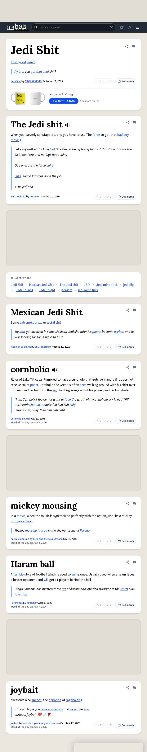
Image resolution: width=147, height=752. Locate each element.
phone (96, 331)
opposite (55, 700)
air (54, 390)
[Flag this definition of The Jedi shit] (134, 122)
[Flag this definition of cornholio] (134, 367)
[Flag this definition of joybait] (134, 688)
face (68, 399)
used (44, 530)
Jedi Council (24, 290)
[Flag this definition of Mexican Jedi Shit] (134, 310)
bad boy (123, 134)
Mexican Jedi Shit (41, 284)
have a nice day (52, 709)
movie (21, 516)
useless (119, 331)
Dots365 (34, 197)
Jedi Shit (16, 81)
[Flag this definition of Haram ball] (134, 562)
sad (86, 709)
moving (16, 140)
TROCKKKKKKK (33, 81)
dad (22, 331)
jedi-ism (66, 290)
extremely (27, 322)
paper (34, 385)
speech (37, 700)
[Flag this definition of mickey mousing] (134, 504)
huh (72, 404)
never (74, 709)
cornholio (16, 419)
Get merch (126, 81)
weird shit (54, 322)
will (46, 579)
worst (124, 589)
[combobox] (73, 27)
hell (52, 149)
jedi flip (128, 284)
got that (36, 71)
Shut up (34, 404)
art (64, 589)
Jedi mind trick (107, 284)
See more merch (89, 101)
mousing (31, 530)
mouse (15, 521)
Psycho (85, 530)
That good (18, 62)
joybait (15, 723)
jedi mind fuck (88, 290)
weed (31, 62)
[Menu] (137, 27)
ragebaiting (74, 700)
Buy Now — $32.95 (64, 101)
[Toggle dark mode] (129, 27)
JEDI (87, 284)
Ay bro (19, 71)
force (96, 134)
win (74, 574)
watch (22, 594)
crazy (38, 322)
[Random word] (110, 27)
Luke (50, 165)
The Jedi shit (18, 197)
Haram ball (17, 603)
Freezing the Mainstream (47, 539)
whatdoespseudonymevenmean (41, 723)
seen (83, 385)
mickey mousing (20, 539)
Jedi (46, 71)
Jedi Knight (47, 290)
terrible (18, 574)
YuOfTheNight (43, 347)
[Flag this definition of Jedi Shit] (133, 46)
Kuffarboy (32, 603)
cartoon (27, 521)
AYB (27, 419)
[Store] (120, 27)
